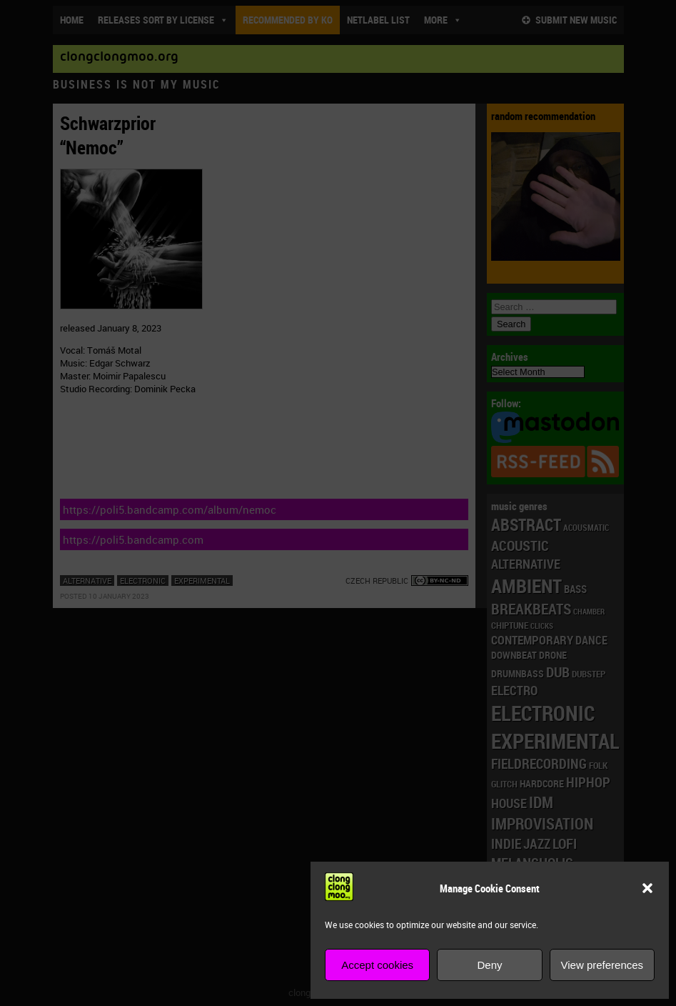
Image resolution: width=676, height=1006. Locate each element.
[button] (647, 888)
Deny (489, 965)
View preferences (602, 965)
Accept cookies (377, 965)
